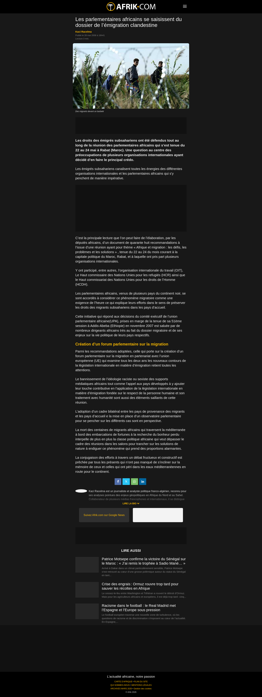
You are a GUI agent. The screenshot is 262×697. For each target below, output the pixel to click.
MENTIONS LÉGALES (142, 685)
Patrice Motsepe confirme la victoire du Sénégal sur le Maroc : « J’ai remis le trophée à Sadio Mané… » (144, 561)
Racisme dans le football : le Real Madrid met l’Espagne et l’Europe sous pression (139, 607)
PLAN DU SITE (141, 681)
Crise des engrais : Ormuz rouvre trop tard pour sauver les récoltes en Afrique (140, 586)
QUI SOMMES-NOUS (120, 685)
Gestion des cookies (143, 688)
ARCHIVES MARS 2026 (121, 688)
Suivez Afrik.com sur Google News (104, 515)
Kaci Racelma (83, 31)
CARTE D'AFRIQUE (123, 681)
